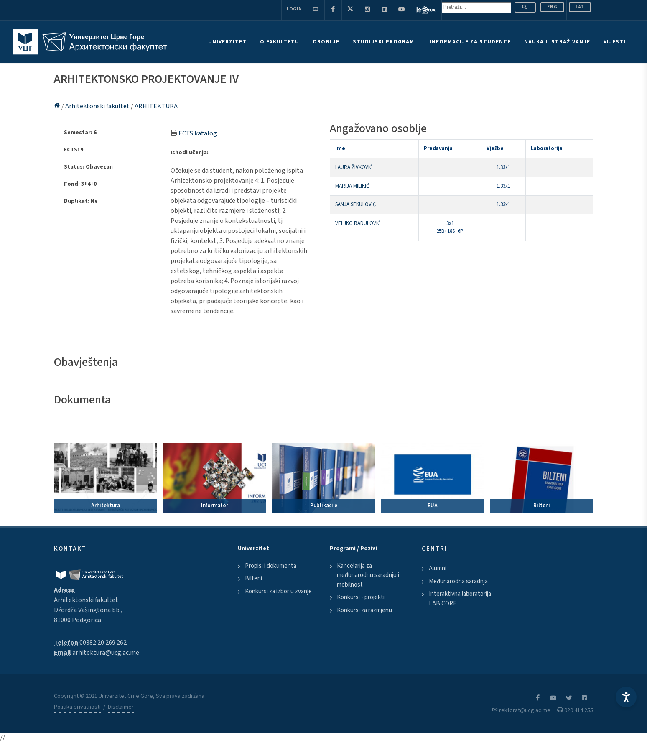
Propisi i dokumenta (270, 566)
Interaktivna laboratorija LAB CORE (460, 599)
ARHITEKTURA (156, 106)
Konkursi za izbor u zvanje (278, 591)
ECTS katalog (197, 133)
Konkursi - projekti (361, 597)
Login (294, 9)
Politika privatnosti (77, 707)
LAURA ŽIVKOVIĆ (353, 167)
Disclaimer (121, 707)
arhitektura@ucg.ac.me (105, 652)
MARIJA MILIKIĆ (352, 186)
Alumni (437, 568)
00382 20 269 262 (103, 642)
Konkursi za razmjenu (364, 610)
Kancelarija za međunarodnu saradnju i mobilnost (368, 575)
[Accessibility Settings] (626, 697)
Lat (580, 7)
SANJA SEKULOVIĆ (355, 204)
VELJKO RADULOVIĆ (357, 223)
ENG (552, 7)
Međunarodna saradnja (458, 581)
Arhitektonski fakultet (98, 106)
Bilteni (253, 578)
